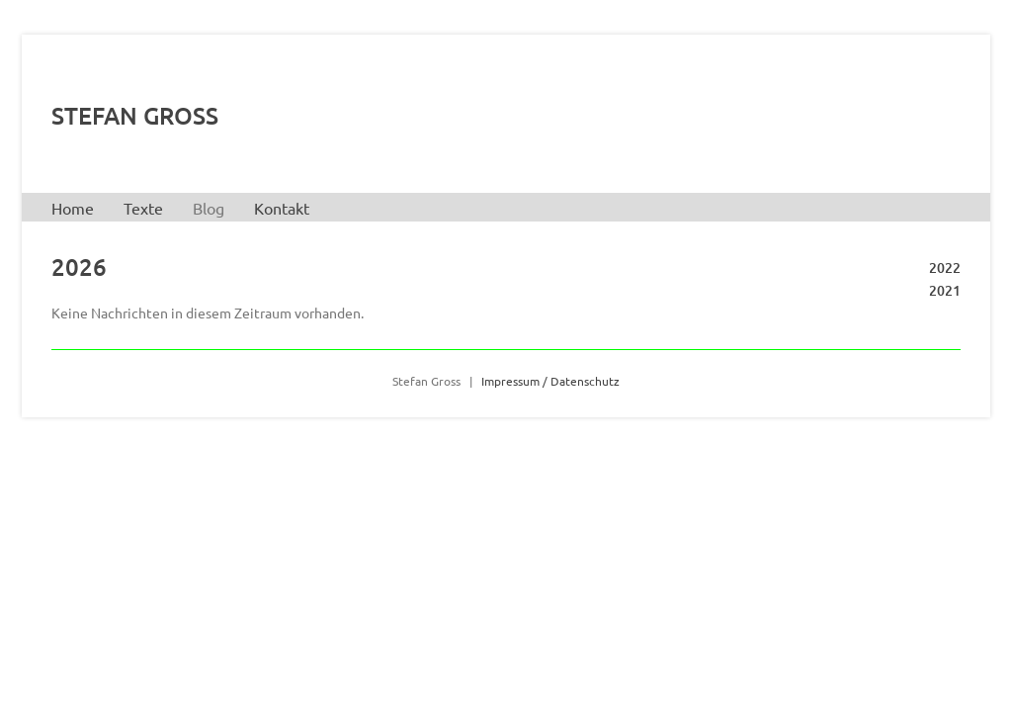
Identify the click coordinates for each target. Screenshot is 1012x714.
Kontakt (281, 208)
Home (72, 208)
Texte (143, 208)
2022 (945, 267)
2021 (945, 290)
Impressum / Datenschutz (550, 381)
